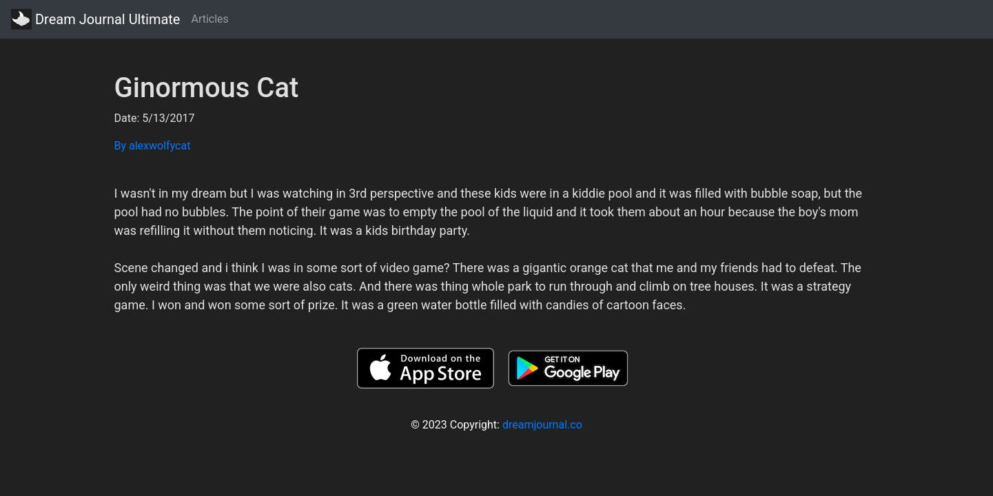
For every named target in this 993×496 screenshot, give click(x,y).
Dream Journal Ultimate (95, 19)
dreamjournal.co (542, 424)
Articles (209, 18)
